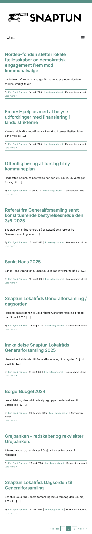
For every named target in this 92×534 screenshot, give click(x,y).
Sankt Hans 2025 (23, 262)
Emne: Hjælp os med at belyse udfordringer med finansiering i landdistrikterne (37, 117)
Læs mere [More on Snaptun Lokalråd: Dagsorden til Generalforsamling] (10, 513)
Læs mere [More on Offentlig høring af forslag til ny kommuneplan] (10, 194)
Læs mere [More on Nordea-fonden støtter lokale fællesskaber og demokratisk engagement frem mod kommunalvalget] (10, 96)
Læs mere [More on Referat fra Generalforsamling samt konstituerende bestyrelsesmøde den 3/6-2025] (10, 246)
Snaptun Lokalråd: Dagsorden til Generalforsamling (38, 485)
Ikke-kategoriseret (53, 92)
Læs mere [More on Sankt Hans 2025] (10, 282)
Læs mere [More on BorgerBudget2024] (10, 420)
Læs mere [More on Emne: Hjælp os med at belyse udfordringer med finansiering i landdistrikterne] (10, 147)
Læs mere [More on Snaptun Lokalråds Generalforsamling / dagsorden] (10, 329)
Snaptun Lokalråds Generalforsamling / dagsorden (46, 301)
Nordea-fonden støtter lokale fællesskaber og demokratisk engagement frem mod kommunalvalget (35, 62)
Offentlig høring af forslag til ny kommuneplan (37, 166)
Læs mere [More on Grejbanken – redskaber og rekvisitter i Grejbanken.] (10, 466)
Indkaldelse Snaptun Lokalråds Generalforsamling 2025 (37, 347)
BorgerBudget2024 (25, 391)
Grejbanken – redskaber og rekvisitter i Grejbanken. (45, 438)
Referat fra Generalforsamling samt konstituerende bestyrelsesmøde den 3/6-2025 (44, 215)
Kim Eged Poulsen (17, 92)
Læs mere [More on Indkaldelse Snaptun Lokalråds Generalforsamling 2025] (10, 375)
